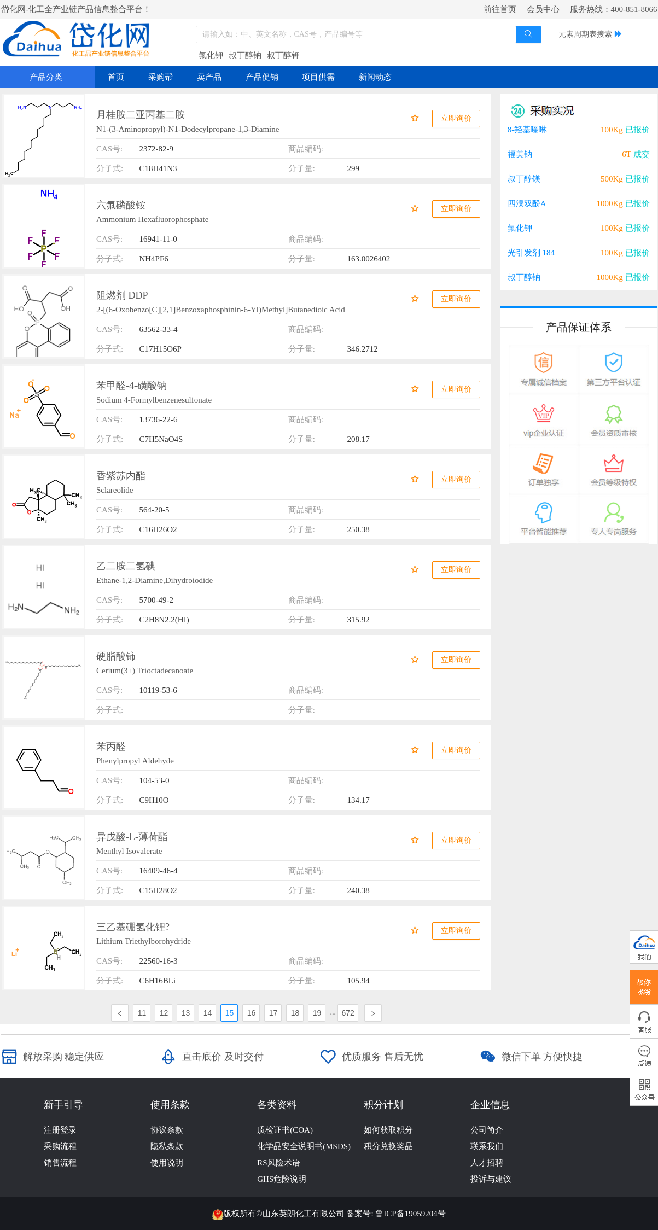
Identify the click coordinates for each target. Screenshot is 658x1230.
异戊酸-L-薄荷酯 (132, 836)
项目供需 (318, 77)
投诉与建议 (490, 1179)
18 (295, 1013)
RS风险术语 (278, 1162)
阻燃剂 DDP (122, 295)
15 (229, 1013)
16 (251, 1013)
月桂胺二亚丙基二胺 (140, 114)
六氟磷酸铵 (120, 205)
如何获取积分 (388, 1130)
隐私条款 (166, 1146)
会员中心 (543, 9)
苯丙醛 (111, 746)
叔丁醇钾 (283, 55)
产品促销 (262, 77)
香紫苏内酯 (120, 475)
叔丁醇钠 (245, 55)
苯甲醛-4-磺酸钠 (131, 385)
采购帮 (160, 77)
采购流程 (60, 1146)
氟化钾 (211, 55)
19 (317, 1013)
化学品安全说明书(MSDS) (304, 1146)
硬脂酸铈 (116, 656)
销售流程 (60, 1162)
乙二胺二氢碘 (125, 566)
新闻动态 (375, 77)
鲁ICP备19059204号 (410, 1213)
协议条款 (166, 1130)
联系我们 (486, 1146)
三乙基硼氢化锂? (133, 927)
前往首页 (500, 9)
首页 (116, 77)
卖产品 (209, 77)
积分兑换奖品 (388, 1146)
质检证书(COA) (285, 1130)
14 (207, 1013)
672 (347, 1013)
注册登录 (60, 1130)
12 (164, 1013)
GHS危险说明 (281, 1179)
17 (273, 1013)
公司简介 (486, 1130)
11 (142, 1013)
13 (186, 1013)
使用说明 (166, 1162)
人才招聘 (486, 1162)
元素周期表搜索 (585, 34)
